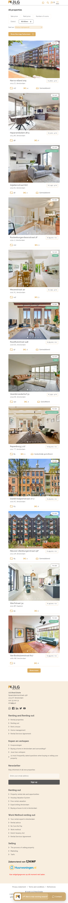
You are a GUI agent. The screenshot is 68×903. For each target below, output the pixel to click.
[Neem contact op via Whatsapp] (43, 2)
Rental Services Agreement (21, 734)
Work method (16, 829)
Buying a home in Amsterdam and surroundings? (28, 749)
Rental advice (16, 822)
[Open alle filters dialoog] (26, 21)
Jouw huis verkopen (18, 752)
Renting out (15, 723)
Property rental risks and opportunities (25, 794)
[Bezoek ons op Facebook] (13, 708)
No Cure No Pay (16, 826)
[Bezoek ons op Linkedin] (17, 708)
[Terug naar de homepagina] (14, 3)
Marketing (14, 851)
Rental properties (17, 720)
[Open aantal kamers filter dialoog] (42, 16)
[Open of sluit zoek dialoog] (48, 2)
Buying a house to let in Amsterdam (24, 808)
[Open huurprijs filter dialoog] (27, 16)
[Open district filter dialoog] (13, 21)
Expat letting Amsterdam (20, 805)
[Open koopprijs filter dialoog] (14, 16)
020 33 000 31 (13, 700)
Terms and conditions (36, 887)
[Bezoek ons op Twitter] (21, 708)
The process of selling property (22, 847)
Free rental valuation (18, 801)
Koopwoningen (16, 745)
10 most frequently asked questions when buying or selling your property (34, 757)
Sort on (11, 27)
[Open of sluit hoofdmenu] (57, 2)
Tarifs (13, 854)
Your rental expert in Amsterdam (23, 819)
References (51, 887)
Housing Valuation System (20, 798)
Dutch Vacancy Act (18, 833)
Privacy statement (19, 887)
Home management (18, 730)
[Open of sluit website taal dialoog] (53, 2)
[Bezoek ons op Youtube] (24, 708)
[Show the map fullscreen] (22, 34)
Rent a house (15, 727)
